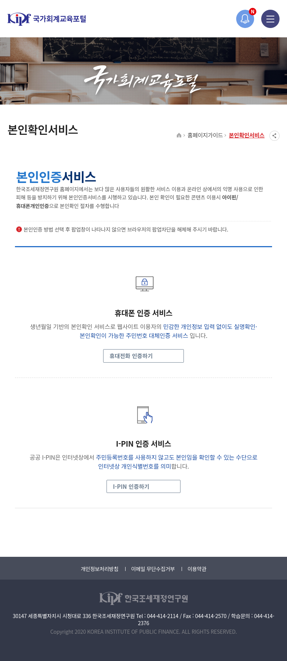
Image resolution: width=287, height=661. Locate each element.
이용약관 (197, 568)
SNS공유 (274, 136)
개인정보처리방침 (99, 568)
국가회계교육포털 (46, 19)
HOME (179, 135)
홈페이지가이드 (205, 135)
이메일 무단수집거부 (153, 568)
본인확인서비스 (247, 135)
